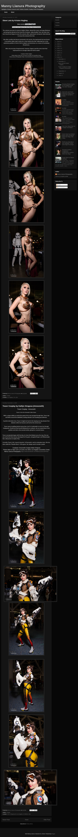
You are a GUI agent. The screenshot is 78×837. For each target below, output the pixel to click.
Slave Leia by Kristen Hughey (15, 20)
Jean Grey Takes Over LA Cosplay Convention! (68, 127)
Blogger (53, 833)
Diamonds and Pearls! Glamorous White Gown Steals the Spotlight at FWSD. (68, 94)
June (59, 75)
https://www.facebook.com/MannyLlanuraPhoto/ (35, 451)
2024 (58, 41)
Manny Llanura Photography (23, 6)
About (12, 12)
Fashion (57, 25)
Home (5, 12)
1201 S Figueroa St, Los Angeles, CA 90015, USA (19, 814)
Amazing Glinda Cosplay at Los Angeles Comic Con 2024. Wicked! (68, 85)
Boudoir (57, 20)
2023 (58, 44)
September (61, 71)
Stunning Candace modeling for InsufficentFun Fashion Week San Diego (68, 151)
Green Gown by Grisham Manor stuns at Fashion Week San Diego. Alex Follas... (68, 136)
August (60, 73)
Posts (58, 184)
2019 (58, 50)
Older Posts (47, 819)
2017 (58, 55)
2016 (58, 57)
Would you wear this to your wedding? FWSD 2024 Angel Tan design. (68, 143)
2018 (58, 52)
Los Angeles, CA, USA (12, 397)
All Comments (60, 187)
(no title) (64, 99)
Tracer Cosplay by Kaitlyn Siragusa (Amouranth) (23, 406)
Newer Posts (6, 819)
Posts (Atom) (30, 823)
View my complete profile (61, 176)
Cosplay (8, 395)
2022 (58, 46)
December (61, 59)
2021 (58, 48)
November (61, 61)
